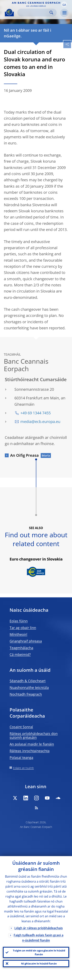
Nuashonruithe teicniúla (29, 687)
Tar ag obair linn (23, 627)
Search (51, 12)
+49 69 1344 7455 (35, 412)
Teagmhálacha (21, 647)
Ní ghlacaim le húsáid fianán (39, 963)
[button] (64, 4)
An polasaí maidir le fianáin (32, 744)
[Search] (34, 12)
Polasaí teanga (21, 757)
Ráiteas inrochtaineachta (30, 750)
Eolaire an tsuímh (23, 768)
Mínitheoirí (18, 634)
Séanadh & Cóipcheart (28, 680)
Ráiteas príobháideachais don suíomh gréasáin (34, 735)
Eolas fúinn (19, 621)
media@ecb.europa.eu (40, 421)
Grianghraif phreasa (26, 641)
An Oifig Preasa (24, 455)
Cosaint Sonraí (21, 727)
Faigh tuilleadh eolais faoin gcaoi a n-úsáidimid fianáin (38, 937)
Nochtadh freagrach (26, 694)
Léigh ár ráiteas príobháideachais (38, 928)
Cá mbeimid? (20, 654)
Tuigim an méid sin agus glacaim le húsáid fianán (39, 952)
